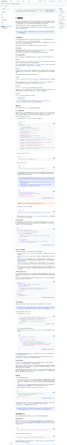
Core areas (8, 3)
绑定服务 (23, 32)
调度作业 (47, 308)
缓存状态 (20, 70)
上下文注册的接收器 (42, 90)
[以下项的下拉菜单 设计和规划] (20, 1)
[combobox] (42, 1)
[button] (5, 15)
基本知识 (11, 1)
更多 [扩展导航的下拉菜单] (28, 1)
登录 (65, 1)
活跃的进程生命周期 (42, 71)
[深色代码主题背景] (53, 123)
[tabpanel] (36, 137)
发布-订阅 (44, 21)
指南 (36, 14)
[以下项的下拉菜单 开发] (25, 1)
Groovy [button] (20, 121)
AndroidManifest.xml (49, 323)
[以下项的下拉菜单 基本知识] (13, 1)
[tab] (19, 122)
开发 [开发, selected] (23, 1)
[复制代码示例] (54, 123)
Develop (2, 3)
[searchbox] (6, 9)
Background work (16, 3)
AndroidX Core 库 (32, 118)
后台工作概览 (31, 371)
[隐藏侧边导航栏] (11, 443)
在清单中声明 (18, 74)
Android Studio (60, 1)
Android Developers (18, 14)
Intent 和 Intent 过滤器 (42, 45)
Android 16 (18, 61)
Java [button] (23, 156)
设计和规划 (17, 1)
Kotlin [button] (24, 121)
